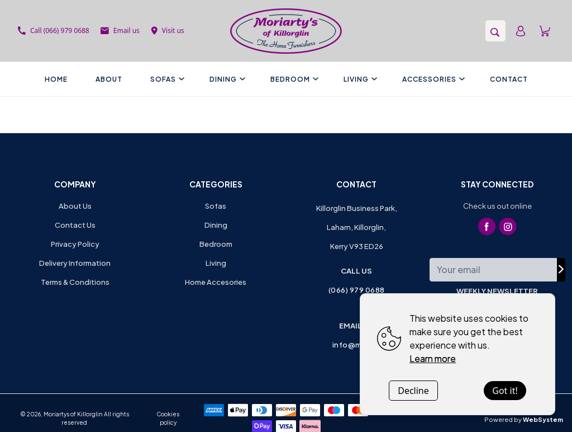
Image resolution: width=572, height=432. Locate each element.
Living (359, 79)
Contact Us (75, 224)
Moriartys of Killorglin (73, 414)
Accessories (432, 79)
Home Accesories (215, 282)
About (109, 79)
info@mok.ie (356, 344)
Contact (509, 79)
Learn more (432, 358)
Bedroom (293, 79)
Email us (120, 30)
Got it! (504, 390)
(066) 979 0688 (356, 289)
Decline (413, 390)
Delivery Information (75, 263)
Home (56, 79)
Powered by (523, 419)
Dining (225, 79)
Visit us (167, 30)
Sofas (166, 79)
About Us (75, 205)
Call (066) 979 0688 (53, 30)
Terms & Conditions (75, 282)
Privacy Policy (75, 244)
